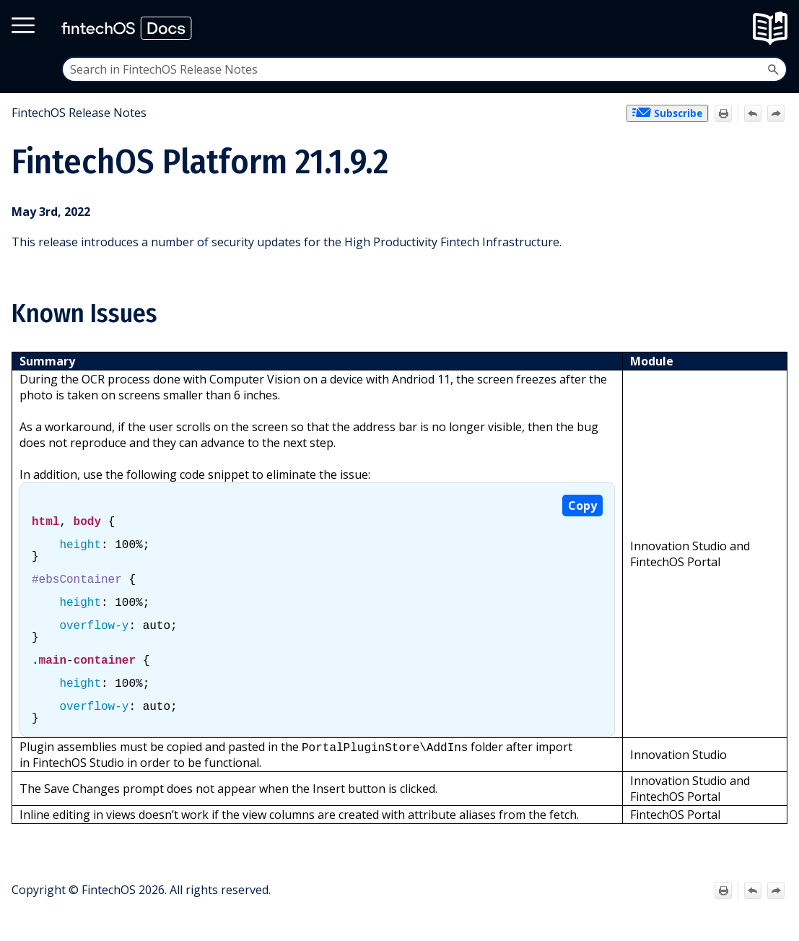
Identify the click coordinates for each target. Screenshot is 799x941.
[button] (773, 69)
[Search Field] (425, 69)
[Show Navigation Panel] (775, 28)
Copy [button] (582, 505)
